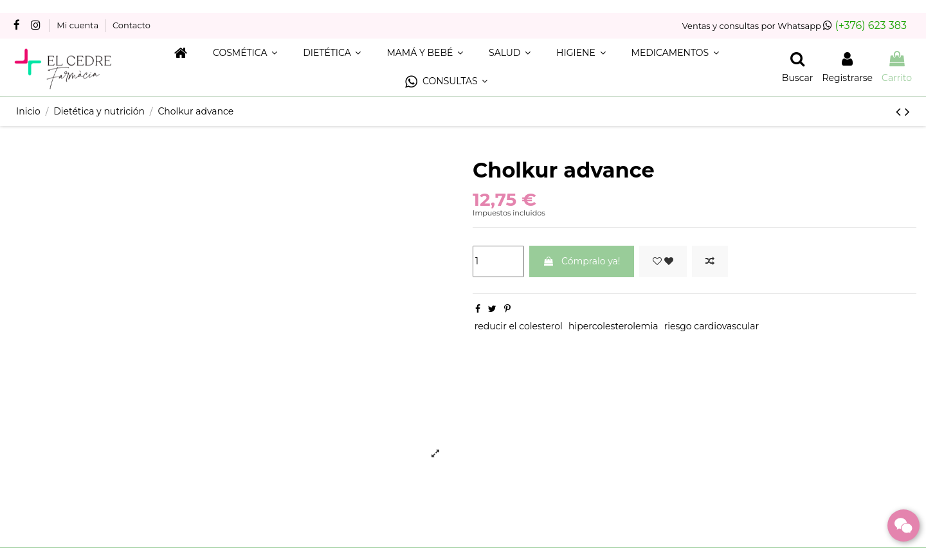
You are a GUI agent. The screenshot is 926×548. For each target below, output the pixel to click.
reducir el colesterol (519, 326)
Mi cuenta (78, 25)
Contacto (131, 25)
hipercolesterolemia (613, 326)
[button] (446, 82)
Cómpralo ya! (581, 261)
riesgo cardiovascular (711, 326)
